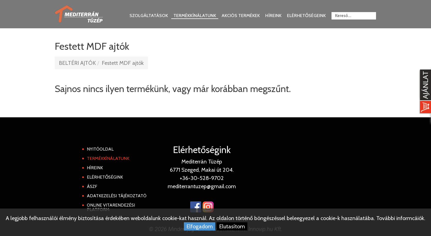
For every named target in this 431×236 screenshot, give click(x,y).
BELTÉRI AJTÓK (77, 63)
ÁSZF (92, 186)
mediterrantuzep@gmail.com (202, 186)
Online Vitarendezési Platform (111, 207)
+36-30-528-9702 (202, 178)
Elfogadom (199, 226)
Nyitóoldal (100, 149)
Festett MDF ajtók (123, 63)
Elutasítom (232, 226)
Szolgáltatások (148, 15)
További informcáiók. (400, 218)
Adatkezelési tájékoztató (117, 195)
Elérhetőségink (105, 177)
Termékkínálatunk (194, 15)
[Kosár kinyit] (424, 92)
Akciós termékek (241, 15)
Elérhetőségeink (306, 15)
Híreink (273, 15)
